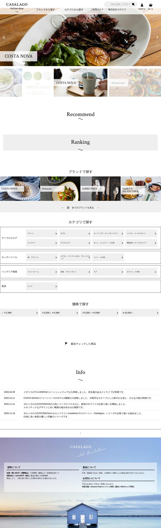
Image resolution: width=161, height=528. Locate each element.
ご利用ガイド (97, 9)
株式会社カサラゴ (117, 9)
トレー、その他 (99, 257)
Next (157, 37)
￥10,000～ (127, 312)
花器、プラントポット (68, 272)
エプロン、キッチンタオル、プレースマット (75, 257)
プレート (31, 233)
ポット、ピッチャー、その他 (104, 243)
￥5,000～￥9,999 (91, 312)
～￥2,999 (6, 312)
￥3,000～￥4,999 (50, 312)
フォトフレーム (33, 272)
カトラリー (32, 243)
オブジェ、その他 (133, 272)
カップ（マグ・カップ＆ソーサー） (106, 233)
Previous (4, 37)
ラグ (95, 272)
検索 (133, 4)
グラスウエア (65, 243)
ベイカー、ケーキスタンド (136, 233)
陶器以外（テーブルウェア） (137, 243)
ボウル (63, 233)
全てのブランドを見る (83, 207)
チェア (30, 286)
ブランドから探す (45, 9)
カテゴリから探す (73, 9)
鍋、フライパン (33, 257)
